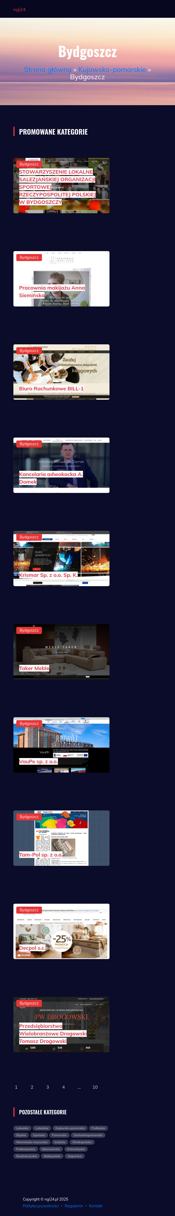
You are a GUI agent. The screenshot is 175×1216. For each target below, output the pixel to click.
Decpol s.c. (32, 947)
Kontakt (95, 1205)
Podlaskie (98, 1128)
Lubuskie (22, 1128)
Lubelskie (42, 1128)
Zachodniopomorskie (88, 1135)
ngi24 (19, 9)
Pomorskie (59, 1135)
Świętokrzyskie (26, 1156)
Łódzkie (60, 1142)
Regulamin (74, 1205)
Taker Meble (34, 668)
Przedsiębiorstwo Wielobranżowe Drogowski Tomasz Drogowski (53, 1033)
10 (95, 1087)
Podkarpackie (25, 1149)
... (79, 1087)
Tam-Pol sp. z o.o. (41, 854)
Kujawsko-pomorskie (112, 69)
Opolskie (39, 1135)
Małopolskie (52, 1156)
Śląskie (21, 1135)
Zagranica (75, 1156)
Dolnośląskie (76, 1149)
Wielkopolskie (82, 1142)
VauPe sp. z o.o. (38, 761)
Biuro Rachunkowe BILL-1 (51, 388)
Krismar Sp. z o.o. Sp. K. (48, 575)
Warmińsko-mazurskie (32, 1142)
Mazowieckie (51, 1149)
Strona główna (48, 69)
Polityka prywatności (41, 1205)
